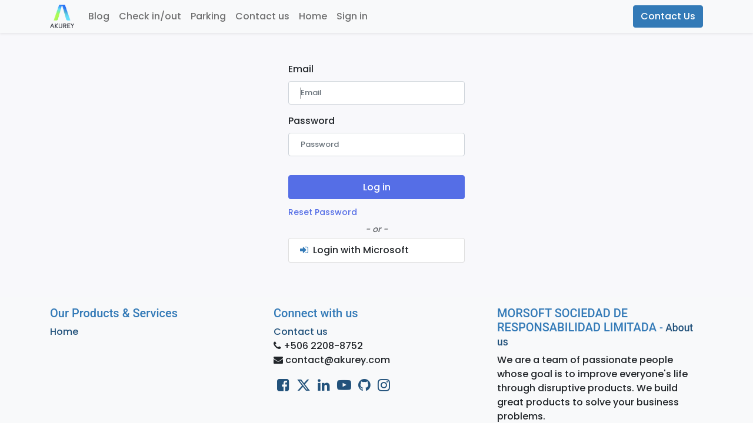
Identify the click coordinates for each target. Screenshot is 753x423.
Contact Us (668, 16)
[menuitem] (99, 16)
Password (311, 120)
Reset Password (322, 212)
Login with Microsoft (353, 250)
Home (64, 331)
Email (301, 69)
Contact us (301, 331)
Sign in (352, 16)
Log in (377, 187)
